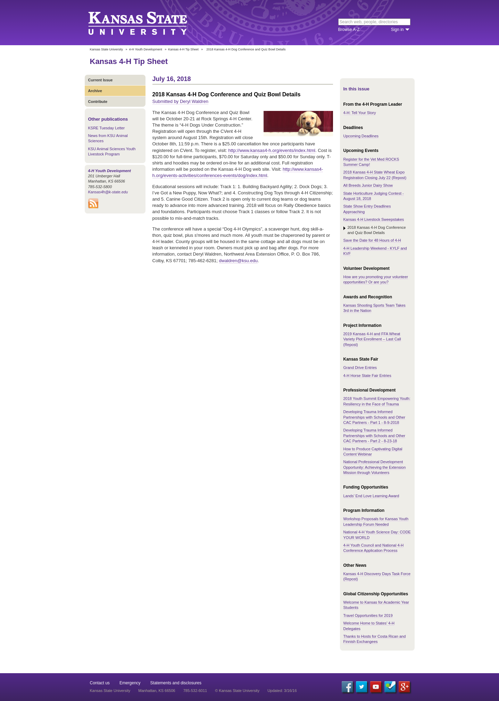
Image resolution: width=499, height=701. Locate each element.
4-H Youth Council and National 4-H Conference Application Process (373, 548)
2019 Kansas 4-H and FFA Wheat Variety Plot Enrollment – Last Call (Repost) (372, 339)
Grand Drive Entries (360, 367)
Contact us (100, 682)
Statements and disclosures (175, 682)
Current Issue (100, 80)
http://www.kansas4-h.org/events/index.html (271, 150)
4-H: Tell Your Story (359, 113)
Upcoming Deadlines (361, 136)
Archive (95, 91)
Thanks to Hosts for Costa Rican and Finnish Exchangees (374, 639)
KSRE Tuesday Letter (106, 128)
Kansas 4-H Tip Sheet (183, 49)
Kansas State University (146, 22)
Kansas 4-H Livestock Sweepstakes (373, 219)
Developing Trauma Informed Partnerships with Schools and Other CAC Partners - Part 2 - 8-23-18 (374, 435)
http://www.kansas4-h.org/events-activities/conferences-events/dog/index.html (237, 172)
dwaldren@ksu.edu (238, 260)
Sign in (397, 29)
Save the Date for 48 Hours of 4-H (372, 240)
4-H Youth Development (145, 49)
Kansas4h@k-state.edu (108, 192)
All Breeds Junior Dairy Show (368, 185)
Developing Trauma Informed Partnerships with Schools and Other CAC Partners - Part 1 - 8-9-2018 (374, 417)
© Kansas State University (237, 690)
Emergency (130, 682)
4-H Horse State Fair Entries (367, 375)
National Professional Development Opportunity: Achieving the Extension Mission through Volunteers (374, 467)
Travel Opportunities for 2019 (368, 615)
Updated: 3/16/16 (282, 690)
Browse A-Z (349, 29)
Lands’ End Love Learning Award (371, 496)
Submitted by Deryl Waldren (180, 101)
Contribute (98, 101)
